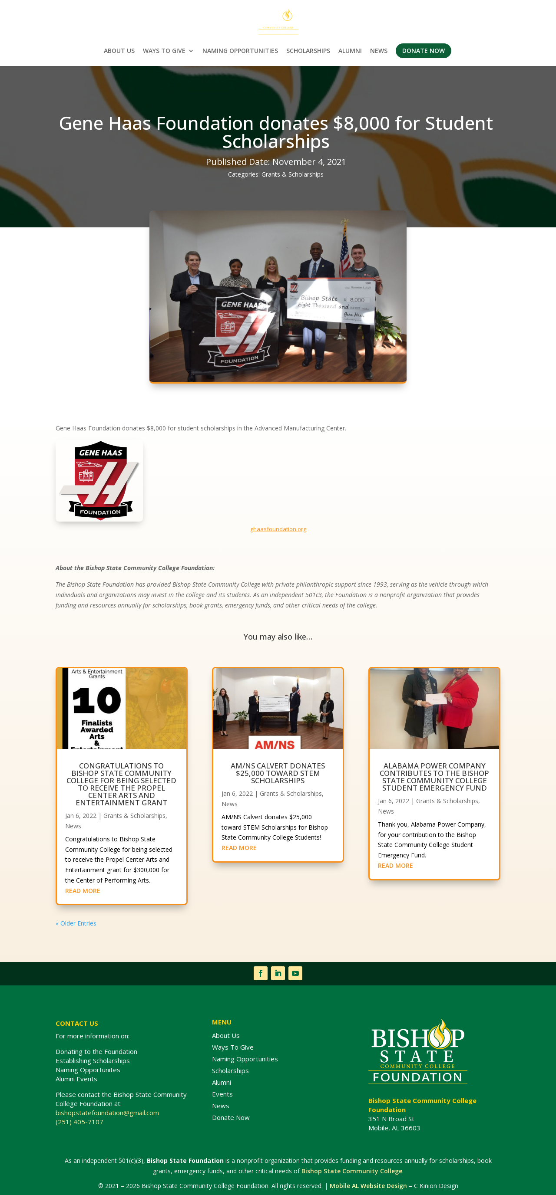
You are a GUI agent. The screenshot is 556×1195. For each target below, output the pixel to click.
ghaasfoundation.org (278, 529)
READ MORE (82, 890)
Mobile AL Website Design (368, 1186)
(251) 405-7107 (79, 1121)
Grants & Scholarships (292, 174)
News (73, 826)
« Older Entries (76, 923)
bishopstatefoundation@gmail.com (108, 1112)
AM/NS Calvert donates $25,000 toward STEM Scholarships (278, 773)
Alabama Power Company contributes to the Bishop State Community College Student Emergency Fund (434, 777)
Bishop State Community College (351, 1171)
